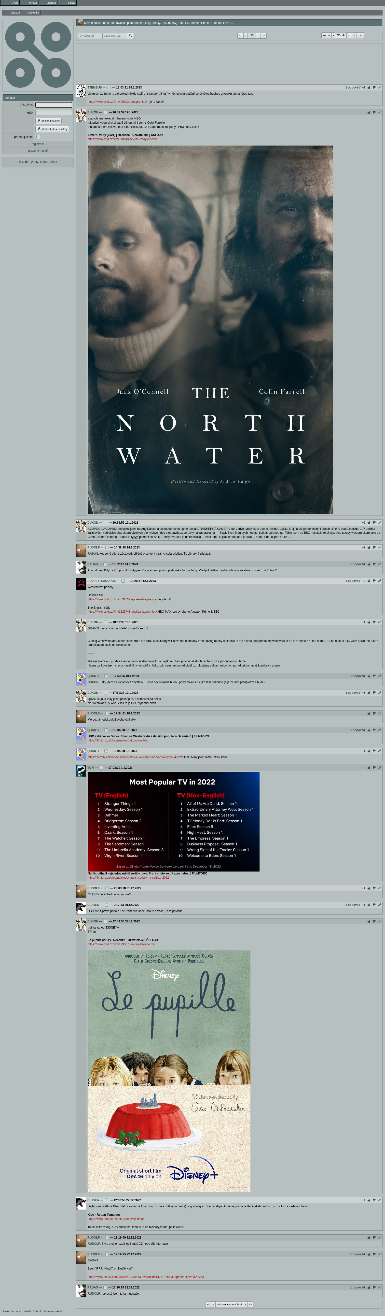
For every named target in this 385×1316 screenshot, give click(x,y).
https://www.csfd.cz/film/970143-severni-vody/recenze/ (123, 139)
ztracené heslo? (38, 150)
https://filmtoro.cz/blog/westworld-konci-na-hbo (118, 740)
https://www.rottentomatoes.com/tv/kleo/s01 (116, 1219)
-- (329, 35)
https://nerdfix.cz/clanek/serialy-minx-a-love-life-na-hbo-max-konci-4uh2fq (135, 757)
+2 (363, 522)
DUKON (92, 112)
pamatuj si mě (23, 137)
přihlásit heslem (48, 121)
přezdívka (26, 104)
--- (324, 35)
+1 (363, 87)
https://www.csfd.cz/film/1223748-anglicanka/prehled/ (122, 611)
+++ (360, 35)
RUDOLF (93, 547)
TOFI (90, 767)
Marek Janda (48, 162)
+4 (363, 1200)
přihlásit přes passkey (52, 129)
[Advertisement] (229, 62)
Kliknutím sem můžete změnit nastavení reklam (33, 1311)
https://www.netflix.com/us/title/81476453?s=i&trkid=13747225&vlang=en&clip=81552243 (146, 1277)
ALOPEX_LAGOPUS (102, 529)
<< (240, 35)
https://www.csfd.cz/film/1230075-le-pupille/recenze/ (121, 944)
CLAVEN (93, 894)
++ (353, 35)
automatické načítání (229, 1304)
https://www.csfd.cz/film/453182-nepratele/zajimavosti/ (123, 599)
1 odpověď (352, 87)
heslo (29, 112)
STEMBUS (94, 87)
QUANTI (93, 628)
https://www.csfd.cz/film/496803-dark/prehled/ (117, 102)
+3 (363, 581)
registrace (38, 144)
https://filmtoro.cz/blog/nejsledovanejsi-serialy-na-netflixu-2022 (128, 877)
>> (263, 35)
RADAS (93, 553)
